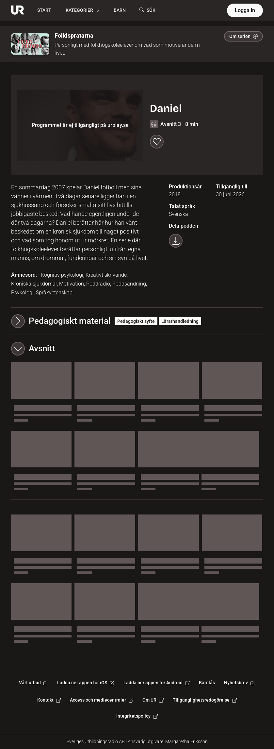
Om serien (243, 36)
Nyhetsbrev (239, 682)
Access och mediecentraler (101, 700)
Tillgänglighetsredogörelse (205, 700)
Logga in (245, 10)
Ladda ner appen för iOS (85, 682)
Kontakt (49, 700)
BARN (120, 10)
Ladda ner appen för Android (156, 682)
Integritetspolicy (137, 716)
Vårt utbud (33, 682)
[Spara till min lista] (157, 141)
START (44, 10)
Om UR (153, 700)
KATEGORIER (82, 10)
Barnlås (207, 682)
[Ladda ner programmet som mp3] (176, 241)
